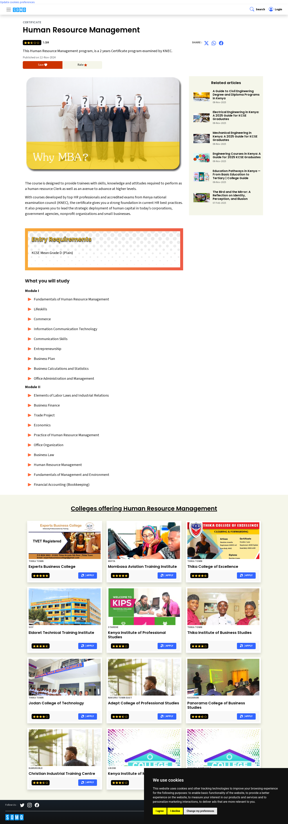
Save (42, 65)
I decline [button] (175, 811)
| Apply (87, 575)
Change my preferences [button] (200, 811)
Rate (82, 65)
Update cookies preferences (17, 2)
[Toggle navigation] (8, 9)
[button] (257, 9)
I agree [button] (160, 811)
